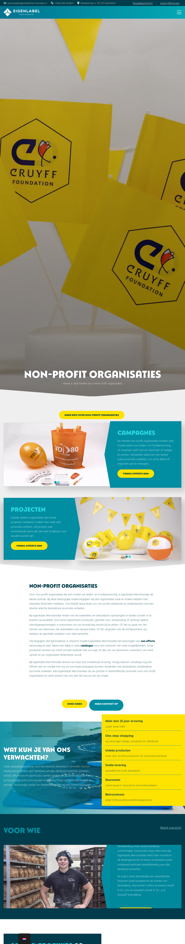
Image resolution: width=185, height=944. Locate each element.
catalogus (87, 645)
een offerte (148, 641)
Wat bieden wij (82, 383)
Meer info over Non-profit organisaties (91, 414)
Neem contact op (106, 703)
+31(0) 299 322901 (63, 3)
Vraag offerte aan (170, 3)
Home (66, 383)
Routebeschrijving (143, 3)
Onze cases (74, 703)
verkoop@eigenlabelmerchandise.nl (27, 3)
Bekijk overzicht (170, 825)
